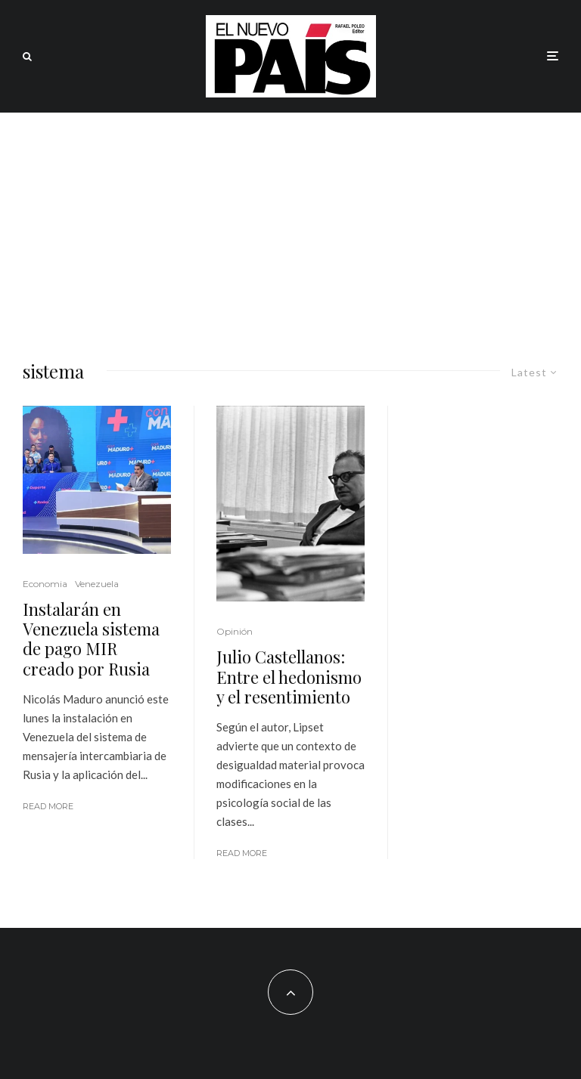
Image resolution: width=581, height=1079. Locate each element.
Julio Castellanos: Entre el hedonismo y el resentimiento (289, 676)
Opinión (234, 631)
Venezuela (97, 583)
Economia (45, 583)
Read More (48, 806)
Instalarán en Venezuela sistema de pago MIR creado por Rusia (91, 639)
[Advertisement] (290, 226)
